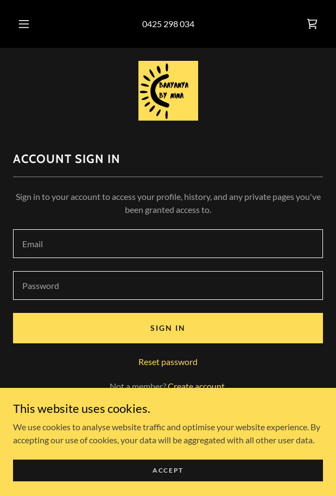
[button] (27, 24)
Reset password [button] (168, 361)
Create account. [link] (197, 386)
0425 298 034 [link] (168, 23)
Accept (168, 470)
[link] (312, 24)
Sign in (168, 327)
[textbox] (168, 243)
